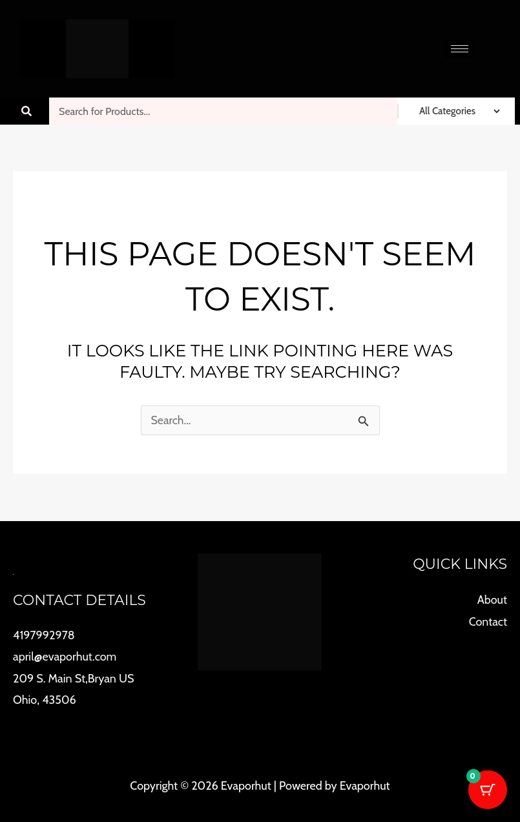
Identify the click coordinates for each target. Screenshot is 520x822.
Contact (487, 620)
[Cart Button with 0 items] (487, 789)
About (492, 599)
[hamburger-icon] (459, 48)
